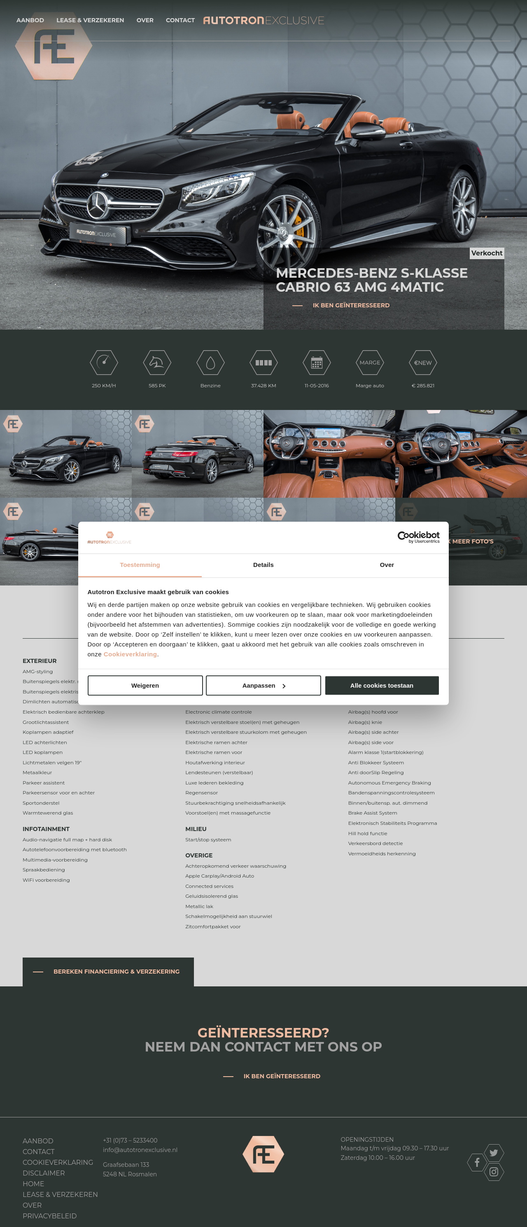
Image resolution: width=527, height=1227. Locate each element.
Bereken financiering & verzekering (117, 971)
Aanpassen (264, 685)
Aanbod (30, 20)
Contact (180, 20)
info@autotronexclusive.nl (140, 1150)
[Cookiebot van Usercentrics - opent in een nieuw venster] (404, 538)
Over (145, 20)
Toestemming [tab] (140, 564)
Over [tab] (387, 564)
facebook (477, 1162)
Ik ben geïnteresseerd (351, 305)
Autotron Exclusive (263, 20)
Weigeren (145, 685)
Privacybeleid (50, 1216)
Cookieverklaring (130, 654)
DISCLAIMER (44, 1173)
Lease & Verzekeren (90, 20)
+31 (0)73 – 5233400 (130, 1140)
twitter (494, 1153)
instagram (494, 1172)
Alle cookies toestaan (381, 685)
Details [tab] (263, 564)
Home (33, 1184)
